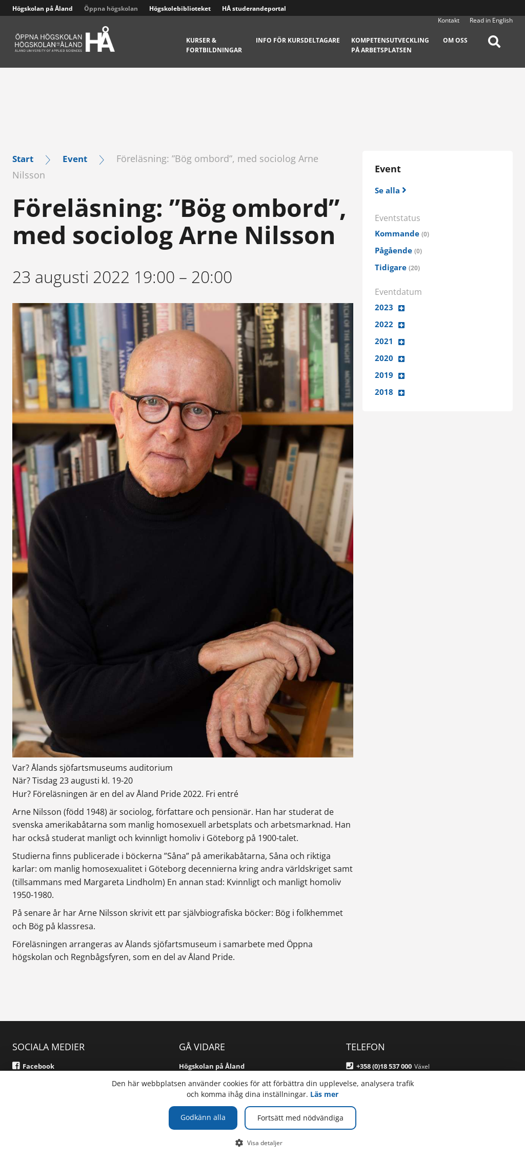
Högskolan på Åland (42, 8)
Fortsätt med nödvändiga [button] (300, 1118)
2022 (384, 324)
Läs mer (324, 1094)
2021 (384, 341)
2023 (384, 307)
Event (78, 158)
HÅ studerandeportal (254, 8)
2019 (384, 376)
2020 (384, 358)
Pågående (400, 250)
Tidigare (398, 267)
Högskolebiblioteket (180, 8)
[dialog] (262, 1115)
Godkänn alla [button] (203, 1117)
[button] (262, 1142)
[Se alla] (392, 190)
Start (23, 158)
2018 (384, 392)
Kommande (403, 233)
